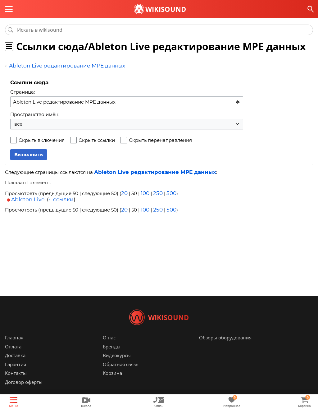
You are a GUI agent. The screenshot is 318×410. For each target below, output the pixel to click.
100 (144, 192)
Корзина (112, 382)
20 (124, 192)
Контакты (16, 382)
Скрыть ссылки (97, 139)
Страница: (22, 91)
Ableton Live (27, 197)
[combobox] (126, 101)
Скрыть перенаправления (160, 139)
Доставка (15, 364)
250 (156, 192)
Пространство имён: (34, 113)
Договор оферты (24, 391)
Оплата (13, 356)
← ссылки (61, 197)
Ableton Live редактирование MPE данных (60, 65)
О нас (109, 347)
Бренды (111, 356)
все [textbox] (18, 123)
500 (168, 192)
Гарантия (15, 373)
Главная (14, 347)
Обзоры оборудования (225, 347)
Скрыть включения (42, 139)
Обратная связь (121, 373)
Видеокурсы (117, 364)
